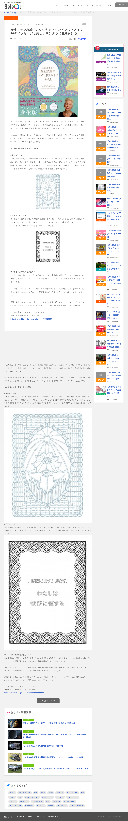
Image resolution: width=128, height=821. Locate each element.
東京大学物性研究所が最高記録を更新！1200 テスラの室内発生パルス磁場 (53, 757)
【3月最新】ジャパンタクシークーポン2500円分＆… (114, 376)
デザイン (57, 6)
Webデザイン (24, 801)
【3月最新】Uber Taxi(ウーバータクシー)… (114, 188)
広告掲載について (53, 816)
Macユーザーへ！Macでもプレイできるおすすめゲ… (114, 266)
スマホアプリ (29, 806)
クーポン (12, 792)
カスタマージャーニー (31, 797)
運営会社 (30, 816)
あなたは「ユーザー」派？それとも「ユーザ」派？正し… (114, 299)
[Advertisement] (48, 349)
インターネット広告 (15, 806)
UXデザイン (60, 797)
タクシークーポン (72, 792)
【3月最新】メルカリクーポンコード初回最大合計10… (114, 114)
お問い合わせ (40, 816)
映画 (35, 792)
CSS (47, 801)
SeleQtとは (20, 816)
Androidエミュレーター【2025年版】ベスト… (114, 315)
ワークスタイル (97, 6)
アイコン (12, 797)
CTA (20, 797)
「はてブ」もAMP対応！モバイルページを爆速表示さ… (114, 217)
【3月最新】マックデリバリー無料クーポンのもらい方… (114, 281)
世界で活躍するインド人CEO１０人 (114, 88)
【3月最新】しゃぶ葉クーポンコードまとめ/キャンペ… (114, 359)
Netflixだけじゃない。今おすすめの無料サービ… (114, 76)
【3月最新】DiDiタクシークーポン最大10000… (114, 159)
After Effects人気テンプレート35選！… (114, 202)
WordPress (40, 806)
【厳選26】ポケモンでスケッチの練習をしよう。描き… (114, 391)
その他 (108, 6)
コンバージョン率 (37, 801)
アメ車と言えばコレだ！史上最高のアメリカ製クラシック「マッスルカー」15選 (55, 769)
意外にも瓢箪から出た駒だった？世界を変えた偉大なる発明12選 (49, 723)
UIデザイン (13, 801)
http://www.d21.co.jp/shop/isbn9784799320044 (31, 319)
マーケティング (83, 6)
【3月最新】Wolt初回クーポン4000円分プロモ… (114, 173)
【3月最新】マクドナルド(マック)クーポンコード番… (113, 249)
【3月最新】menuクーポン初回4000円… (114, 234)
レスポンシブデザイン (77, 806)
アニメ (43, 792)
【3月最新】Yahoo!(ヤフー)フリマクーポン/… (114, 130)
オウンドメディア (47, 797)
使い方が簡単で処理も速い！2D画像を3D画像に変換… (114, 344)
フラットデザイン (73, 797)
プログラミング (69, 6)
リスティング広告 (69, 801)
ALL (49, 6)
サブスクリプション (25, 792)
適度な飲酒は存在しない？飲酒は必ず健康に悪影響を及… (114, 59)
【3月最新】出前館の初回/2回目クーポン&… (114, 329)
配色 (82, 792)
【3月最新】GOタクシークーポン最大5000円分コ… (114, 144)
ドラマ (51, 792)
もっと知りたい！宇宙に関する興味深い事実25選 (43, 746)
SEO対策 (51, 806)
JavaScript (56, 801)
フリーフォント (62, 806)
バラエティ (60, 792)
